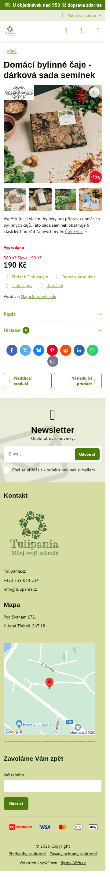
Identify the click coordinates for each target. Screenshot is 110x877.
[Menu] (98, 31)
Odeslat (16, 803)
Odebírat (87, 454)
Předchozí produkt (20, 380)
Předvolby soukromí (27, 854)
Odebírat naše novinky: (53, 438)
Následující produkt (84, 380)
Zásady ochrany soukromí (73, 854)
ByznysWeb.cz (73, 862)
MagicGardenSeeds (38, 296)
